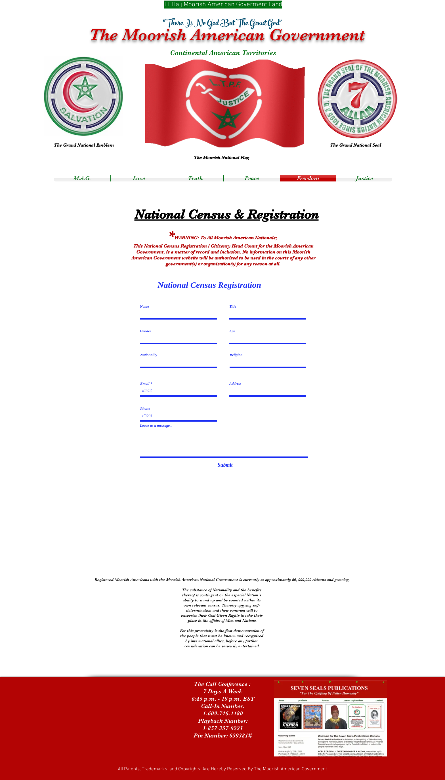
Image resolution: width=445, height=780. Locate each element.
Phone (145, 408)
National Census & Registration (227, 214)
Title (232, 306)
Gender (145, 331)
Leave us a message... (156, 425)
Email (145, 383)
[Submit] (225, 465)
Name (144, 306)
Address (235, 383)
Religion (236, 355)
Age (232, 331)
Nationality (148, 355)
